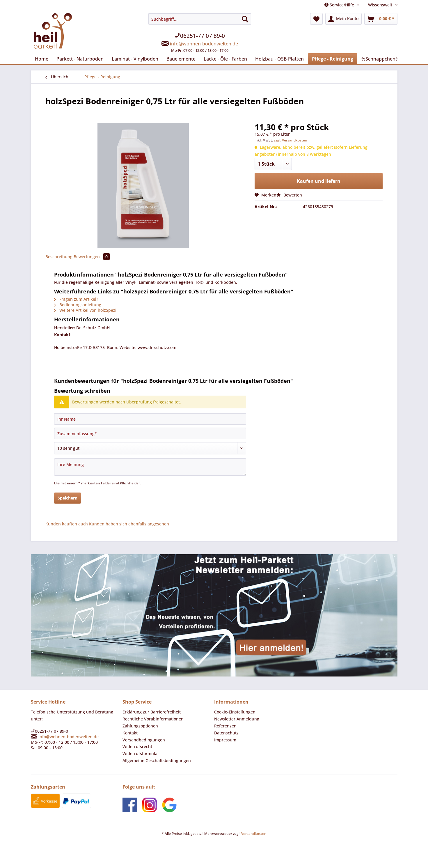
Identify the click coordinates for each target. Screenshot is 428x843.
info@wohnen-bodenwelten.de (204, 43)
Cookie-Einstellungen (234, 712)
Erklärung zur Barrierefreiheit (151, 712)
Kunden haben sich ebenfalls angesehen (129, 524)
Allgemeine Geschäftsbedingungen (156, 760)
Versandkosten (254, 833)
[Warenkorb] (380, 19)
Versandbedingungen (143, 740)
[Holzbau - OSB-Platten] (279, 58)
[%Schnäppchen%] (380, 58)
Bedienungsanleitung (77, 304)
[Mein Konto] (343, 19)
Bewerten (289, 195)
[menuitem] (199, 36)
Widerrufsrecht (137, 746)
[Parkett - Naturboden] (80, 58)
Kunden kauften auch (66, 524)
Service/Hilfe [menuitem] (339, 5)
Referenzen (225, 726)
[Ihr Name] (150, 419)
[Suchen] (245, 19)
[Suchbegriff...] (199, 19)
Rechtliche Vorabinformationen (153, 719)
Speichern (67, 498)
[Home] (41, 58)
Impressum (225, 740)
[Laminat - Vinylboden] (135, 58)
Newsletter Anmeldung (236, 719)
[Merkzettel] (316, 19)
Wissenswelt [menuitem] (380, 5)
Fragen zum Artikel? (76, 299)
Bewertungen (92, 256)
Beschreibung (58, 256)
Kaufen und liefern (318, 181)
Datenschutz (226, 733)
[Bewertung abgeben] (150, 448)
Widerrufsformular (140, 753)
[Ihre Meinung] (150, 467)
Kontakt (130, 733)
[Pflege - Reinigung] (332, 58)
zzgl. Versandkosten (290, 140)
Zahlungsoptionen (140, 726)
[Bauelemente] (181, 58)
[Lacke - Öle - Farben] (225, 58)
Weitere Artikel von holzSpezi (85, 310)
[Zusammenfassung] (150, 433)
